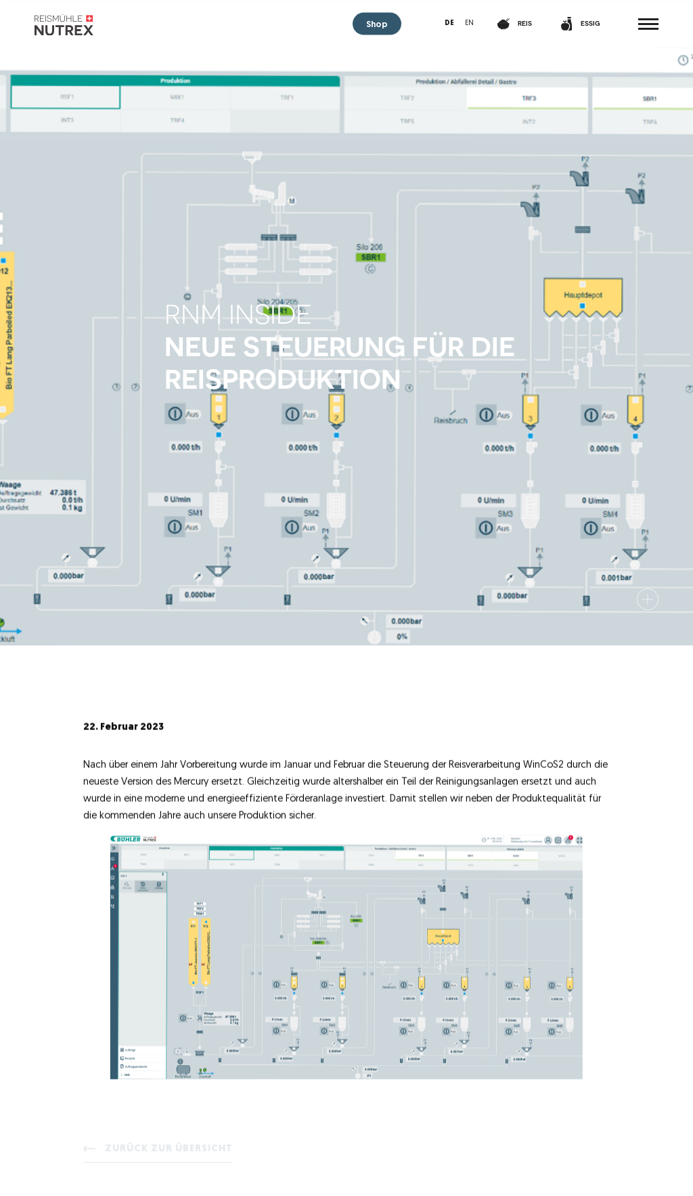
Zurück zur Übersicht (169, 1151)
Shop (377, 24)
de (449, 23)
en (469, 23)
